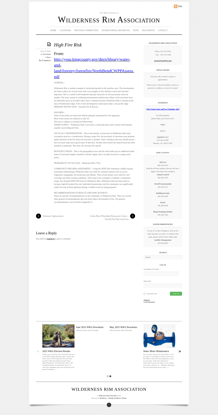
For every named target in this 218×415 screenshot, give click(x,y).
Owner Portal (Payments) (115, 30)
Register (147, 300)
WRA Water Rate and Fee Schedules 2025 (163, 109)
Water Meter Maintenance (156, 351)
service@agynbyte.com (163, 61)
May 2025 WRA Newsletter (123, 327)
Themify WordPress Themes (117, 398)
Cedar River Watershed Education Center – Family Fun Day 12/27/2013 (112, 218)
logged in (51, 239)
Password (147, 281)
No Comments (45, 60)
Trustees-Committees (86, 30)
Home (53, 30)
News (136, 30)
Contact (163, 30)
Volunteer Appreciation (49, 216)
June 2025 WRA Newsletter (90, 327)
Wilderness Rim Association (109, 19)
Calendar (65, 30)
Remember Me (152, 294)
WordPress (103, 398)
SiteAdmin (47, 54)
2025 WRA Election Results (56, 351)
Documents (148, 30)
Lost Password (149, 302)
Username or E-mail (151, 269)
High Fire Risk (68, 44)
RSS (180, 6)
